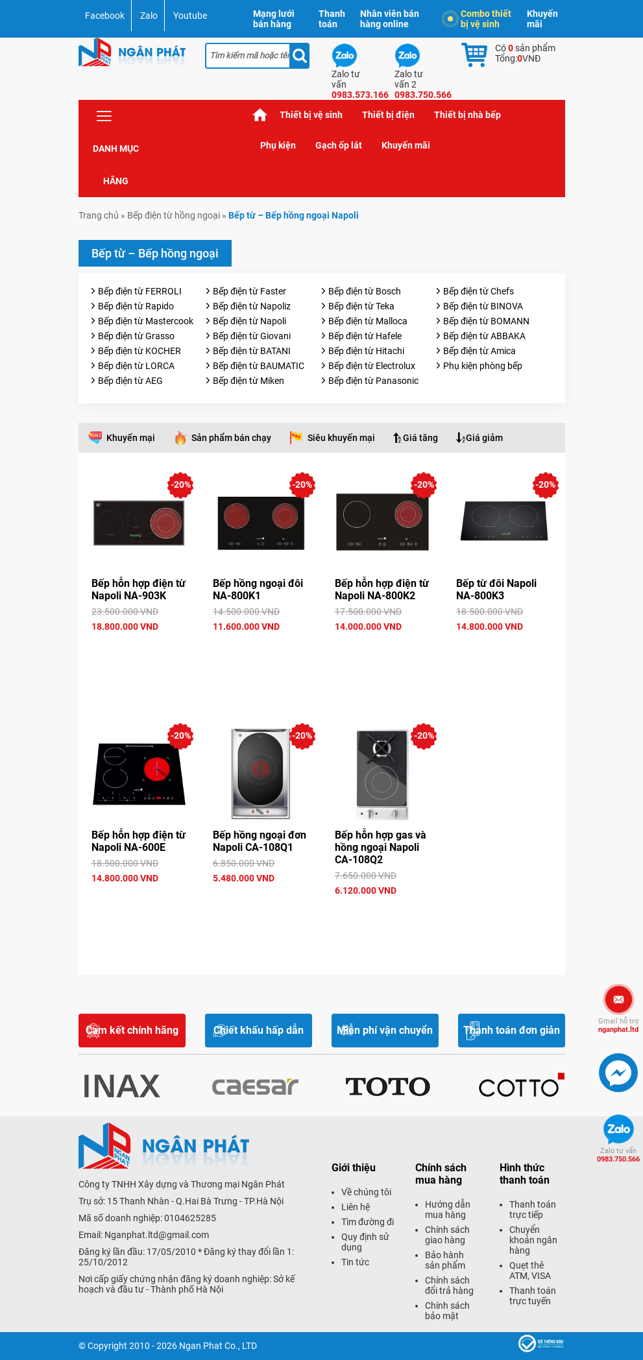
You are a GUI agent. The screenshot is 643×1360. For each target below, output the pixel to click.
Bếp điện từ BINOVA (483, 306)
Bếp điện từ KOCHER (139, 351)
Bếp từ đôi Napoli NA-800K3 (496, 589)
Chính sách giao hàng (447, 1234)
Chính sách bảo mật (447, 1310)
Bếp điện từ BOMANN (486, 321)
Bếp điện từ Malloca (367, 321)
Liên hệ (355, 1207)
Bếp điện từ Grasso (136, 336)
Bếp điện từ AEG (130, 381)
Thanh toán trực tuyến (532, 1295)
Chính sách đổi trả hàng (449, 1285)
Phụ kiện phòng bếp (482, 366)
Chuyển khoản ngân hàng (533, 1240)
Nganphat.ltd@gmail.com (156, 1235)
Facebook (105, 15)
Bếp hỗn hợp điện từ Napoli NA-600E (138, 841)
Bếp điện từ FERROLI (140, 291)
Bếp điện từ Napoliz (252, 306)
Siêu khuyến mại (341, 438)
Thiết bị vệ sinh (311, 115)
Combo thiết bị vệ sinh (479, 18)
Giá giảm (484, 438)
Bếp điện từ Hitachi (366, 351)
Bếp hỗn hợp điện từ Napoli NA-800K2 (382, 589)
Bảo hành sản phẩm (445, 1260)
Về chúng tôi (366, 1192)
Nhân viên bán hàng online (389, 18)
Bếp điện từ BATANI (252, 351)
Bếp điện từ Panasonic (373, 381)
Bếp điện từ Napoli (249, 321)
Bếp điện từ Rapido (136, 306)
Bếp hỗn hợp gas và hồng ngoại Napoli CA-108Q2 (380, 847)
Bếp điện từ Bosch (364, 291)
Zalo (149, 15)
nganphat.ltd (618, 1025)
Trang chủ (260, 115)
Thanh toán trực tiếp (532, 1209)
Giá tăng (420, 438)
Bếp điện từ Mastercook (145, 321)
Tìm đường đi (367, 1222)
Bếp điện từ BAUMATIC (258, 366)
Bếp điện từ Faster (249, 291)
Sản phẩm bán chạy (231, 438)
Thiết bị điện (388, 115)
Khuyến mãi (542, 18)
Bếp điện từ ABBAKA (484, 336)
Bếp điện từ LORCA (136, 366)
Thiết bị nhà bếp (467, 115)
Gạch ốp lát (338, 145)
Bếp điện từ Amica (479, 351)
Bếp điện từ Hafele (365, 336)
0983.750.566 (618, 1155)
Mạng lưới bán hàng (274, 18)
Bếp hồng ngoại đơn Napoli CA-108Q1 (259, 841)
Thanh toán (332, 18)
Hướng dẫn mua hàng (447, 1209)
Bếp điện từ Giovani (252, 336)
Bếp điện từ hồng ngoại (173, 215)
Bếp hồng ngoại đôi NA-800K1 (258, 589)
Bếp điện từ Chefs (478, 291)
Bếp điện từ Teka (361, 306)
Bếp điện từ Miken (248, 381)
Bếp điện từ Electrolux (371, 366)
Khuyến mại (130, 438)
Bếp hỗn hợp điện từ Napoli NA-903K (138, 589)
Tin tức (355, 1262)
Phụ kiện (278, 145)
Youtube (190, 15)
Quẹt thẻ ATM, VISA (530, 1270)
